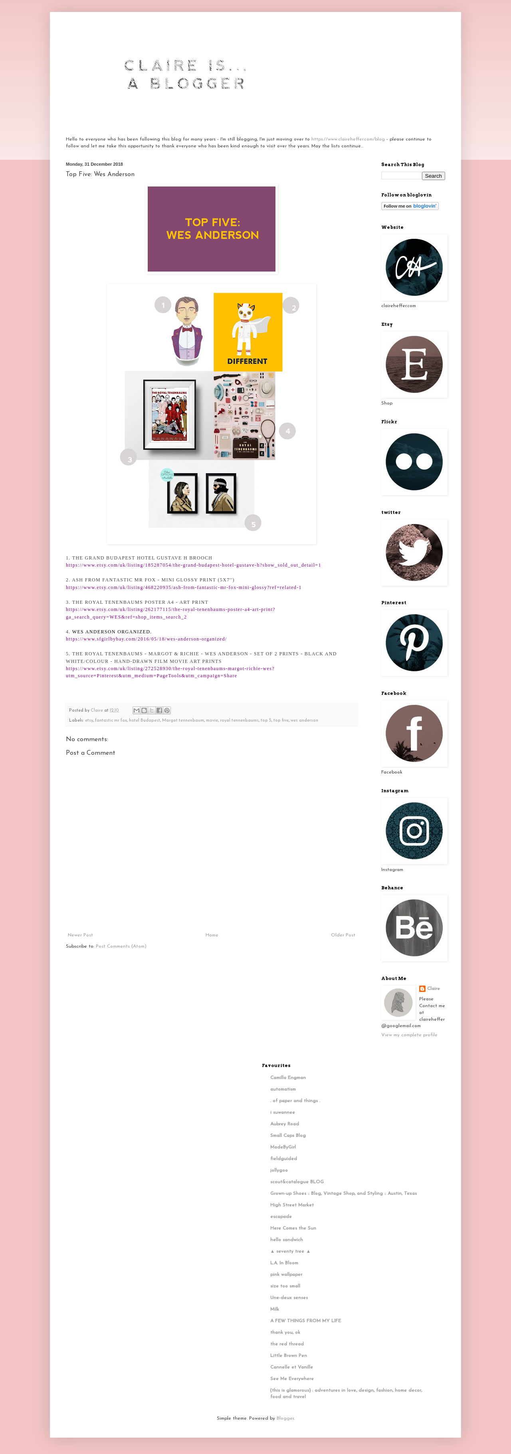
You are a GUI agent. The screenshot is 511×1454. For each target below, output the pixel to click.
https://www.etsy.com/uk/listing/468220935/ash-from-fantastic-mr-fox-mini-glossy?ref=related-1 (184, 587)
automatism (283, 1089)
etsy (89, 720)
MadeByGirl (283, 1147)
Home (212, 935)
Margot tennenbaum (183, 720)
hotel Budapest (144, 720)
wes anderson (304, 720)
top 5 (266, 720)
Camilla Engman (288, 1077)
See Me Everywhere (292, 1379)
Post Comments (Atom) (121, 946)
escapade (281, 1216)
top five (281, 720)
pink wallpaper (286, 1274)
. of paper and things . (295, 1101)
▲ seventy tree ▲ (290, 1251)
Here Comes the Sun (293, 1228)
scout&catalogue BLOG (297, 1182)
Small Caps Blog (288, 1135)
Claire (433, 988)
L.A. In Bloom (284, 1263)
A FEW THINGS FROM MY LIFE (305, 1321)
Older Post (343, 935)
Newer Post (80, 935)
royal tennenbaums (239, 720)
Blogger (285, 1418)
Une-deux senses (289, 1297)
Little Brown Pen (288, 1355)
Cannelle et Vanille (291, 1367)
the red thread (287, 1344)
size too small (285, 1286)
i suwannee (282, 1112)
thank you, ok (285, 1332)
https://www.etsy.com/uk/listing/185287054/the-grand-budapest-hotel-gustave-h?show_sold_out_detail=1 (193, 565)
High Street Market (292, 1205)
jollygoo (279, 1170)
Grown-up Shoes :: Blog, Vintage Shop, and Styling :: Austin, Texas (343, 1193)
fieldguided (283, 1158)
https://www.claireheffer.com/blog (348, 139)
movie (212, 720)
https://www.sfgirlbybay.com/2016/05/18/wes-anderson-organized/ (146, 639)
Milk (274, 1309)
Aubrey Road (284, 1124)
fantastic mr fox (111, 720)
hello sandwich (286, 1240)
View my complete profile (409, 1035)
